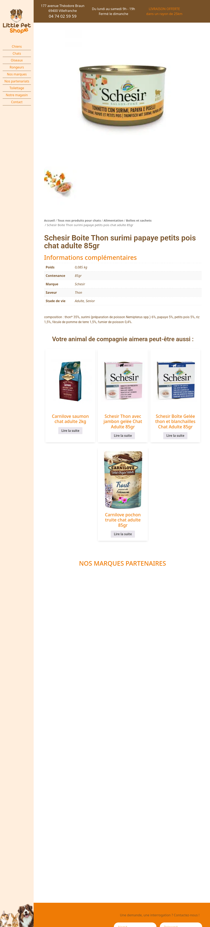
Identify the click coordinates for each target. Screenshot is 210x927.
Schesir (80, 284)
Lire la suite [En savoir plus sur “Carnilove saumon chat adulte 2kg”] (70, 430)
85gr (78, 275)
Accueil (49, 220)
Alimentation (113, 220)
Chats (17, 53)
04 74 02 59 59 (62, 16)
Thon (78, 292)
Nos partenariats (16, 81)
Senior (90, 301)
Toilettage (16, 88)
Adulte (79, 301)
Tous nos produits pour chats (79, 220)
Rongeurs (17, 67)
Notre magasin (17, 95)
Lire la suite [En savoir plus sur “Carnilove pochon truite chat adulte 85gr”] (123, 534)
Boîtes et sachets (139, 220)
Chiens (17, 46)
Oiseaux (17, 60)
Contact (17, 102)
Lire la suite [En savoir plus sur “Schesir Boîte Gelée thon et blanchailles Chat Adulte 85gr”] (175, 435)
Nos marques (17, 74)
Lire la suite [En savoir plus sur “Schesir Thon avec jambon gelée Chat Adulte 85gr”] (123, 435)
